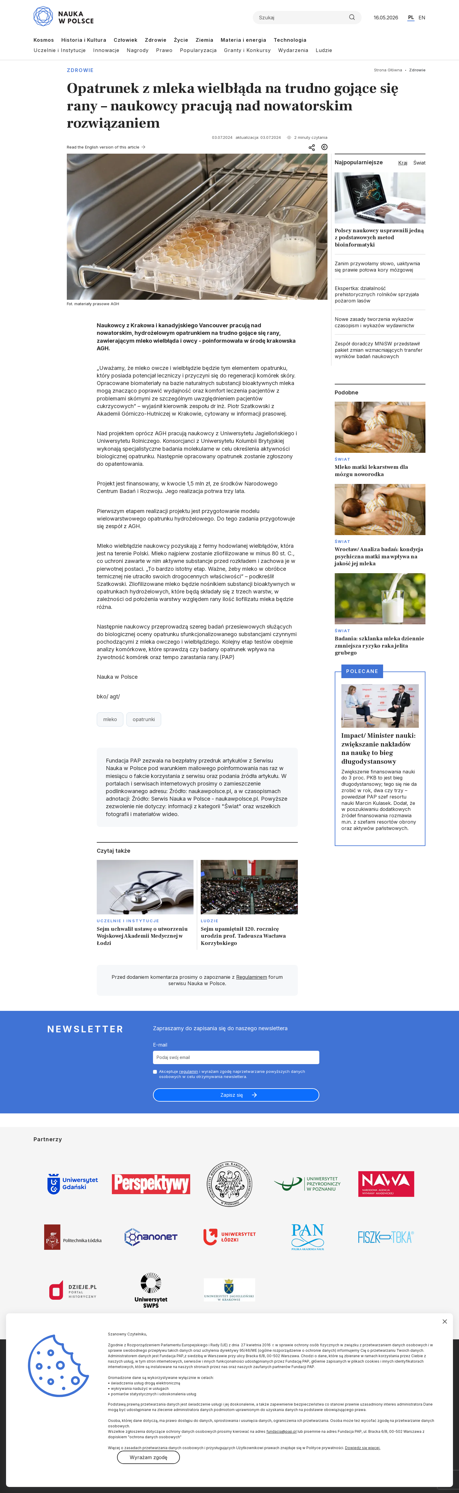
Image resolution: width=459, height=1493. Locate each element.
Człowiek (126, 40)
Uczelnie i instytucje (128, 920)
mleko (110, 719)
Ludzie (324, 50)
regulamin (188, 1071)
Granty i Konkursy (247, 50)
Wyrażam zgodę (148, 1457)
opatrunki (144, 719)
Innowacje (106, 50)
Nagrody (138, 50)
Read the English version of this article (103, 147)
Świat (343, 459)
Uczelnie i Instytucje (60, 50)
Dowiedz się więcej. (362, 1448)
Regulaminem (251, 977)
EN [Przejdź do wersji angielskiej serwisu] (421, 18)
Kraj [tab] (402, 163)
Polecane (362, 671)
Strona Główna (388, 69)
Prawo (164, 50)
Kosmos (44, 40)
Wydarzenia (293, 50)
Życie (181, 40)
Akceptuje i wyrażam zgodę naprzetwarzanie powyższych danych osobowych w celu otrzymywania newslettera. (232, 1074)
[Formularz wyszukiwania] (307, 17)
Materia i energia (243, 40)
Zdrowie (156, 40)
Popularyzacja (198, 50)
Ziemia (204, 40)
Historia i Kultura (83, 40)
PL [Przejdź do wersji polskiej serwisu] (411, 17)
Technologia (290, 40)
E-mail (160, 1045)
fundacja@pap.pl (281, 1431)
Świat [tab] (419, 163)
